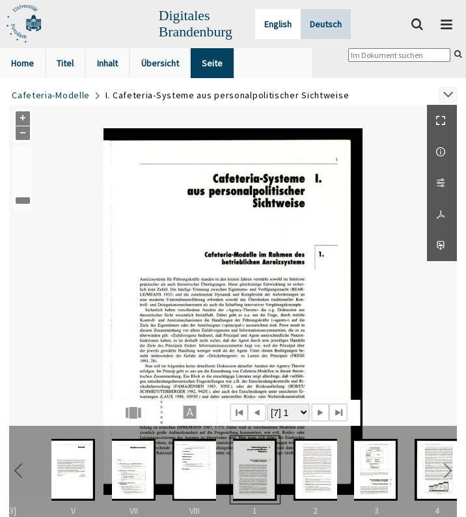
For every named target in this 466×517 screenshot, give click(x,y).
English (278, 24)
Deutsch (326, 24)
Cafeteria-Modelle (51, 95)
